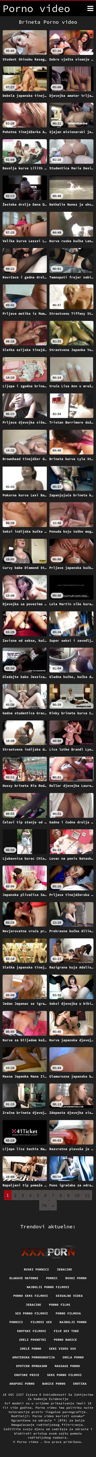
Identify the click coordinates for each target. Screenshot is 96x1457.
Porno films (59, 1305)
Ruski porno (76, 1278)
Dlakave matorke (23, 1278)
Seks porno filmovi (64, 1375)
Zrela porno (73, 1357)
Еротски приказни (31, 1366)
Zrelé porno (30, 1348)
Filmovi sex (41, 1322)
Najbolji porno (73, 1322)
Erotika (80, 1383)
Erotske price (26, 1375)
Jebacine (64, 1269)
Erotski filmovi (31, 1331)
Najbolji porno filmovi (48, 1287)
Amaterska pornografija (33, 1357)
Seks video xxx (62, 1348)
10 (77, 1195)
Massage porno (67, 1366)
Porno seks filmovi (30, 1296)
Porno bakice (65, 1340)
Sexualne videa (69, 1296)
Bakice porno (54, 1383)
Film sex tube (66, 1331)
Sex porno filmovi (31, 1313)
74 (44, 1205)
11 (87, 1195)
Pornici (16, 1322)
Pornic (52, 1278)
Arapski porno (22, 1383)
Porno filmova (68, 1313)
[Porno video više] (90, 8)
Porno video (28, 1442)
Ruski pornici (36, 1269)
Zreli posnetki (32, 1340)
